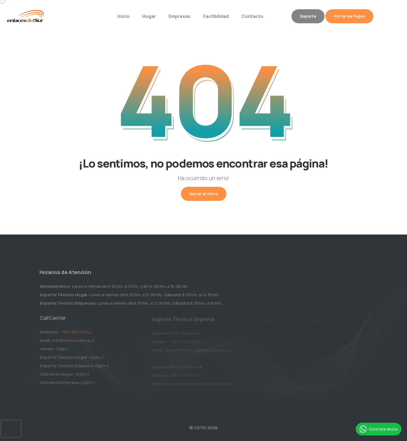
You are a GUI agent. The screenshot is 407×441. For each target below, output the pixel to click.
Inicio (124, 16)
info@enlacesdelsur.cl (73, 342)
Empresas (179, 16)
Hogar (149, 16)
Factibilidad (216, 16)
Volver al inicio (203, 193)
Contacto (252, 16)
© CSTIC (198, 428)
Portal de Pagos (349, 16)
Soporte (308, 16)
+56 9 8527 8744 (76, 334)
